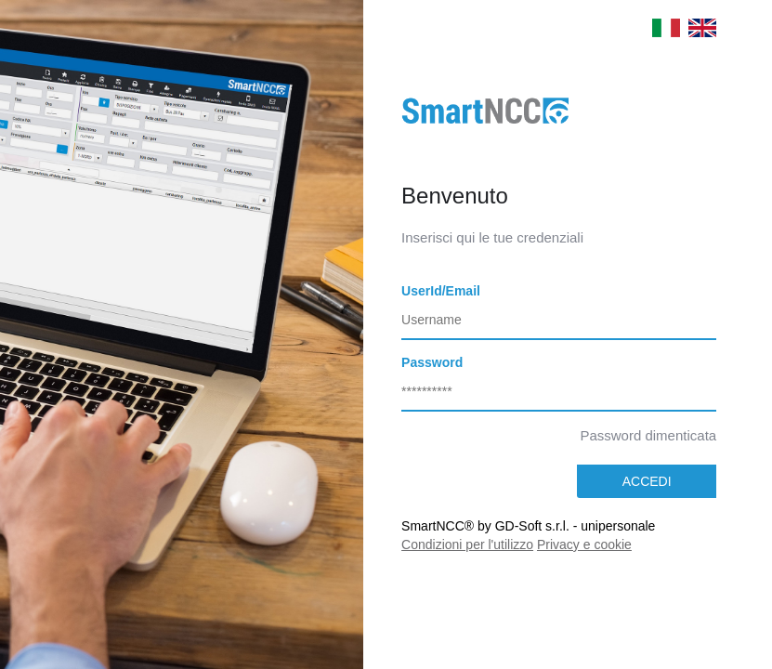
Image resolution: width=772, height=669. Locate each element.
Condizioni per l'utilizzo (467, 544)
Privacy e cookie (584, 544)
